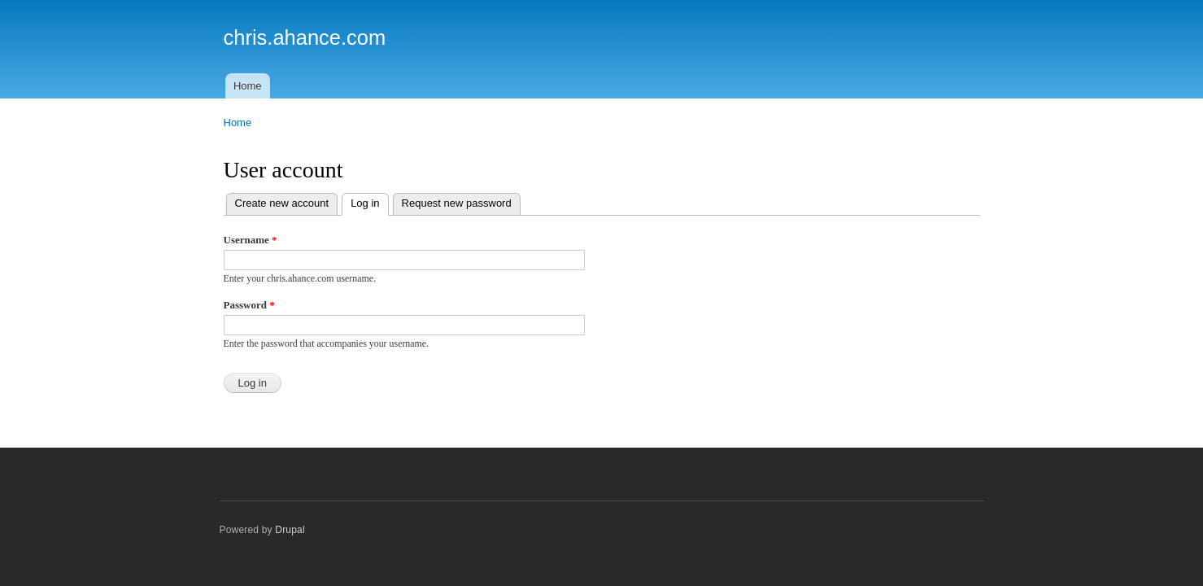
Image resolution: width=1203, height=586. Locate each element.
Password (249, 305)
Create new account (282, 203)
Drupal (290, 530)
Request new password (457, 203)
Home (247, 86)
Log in (369, 201)
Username (250, 240)
